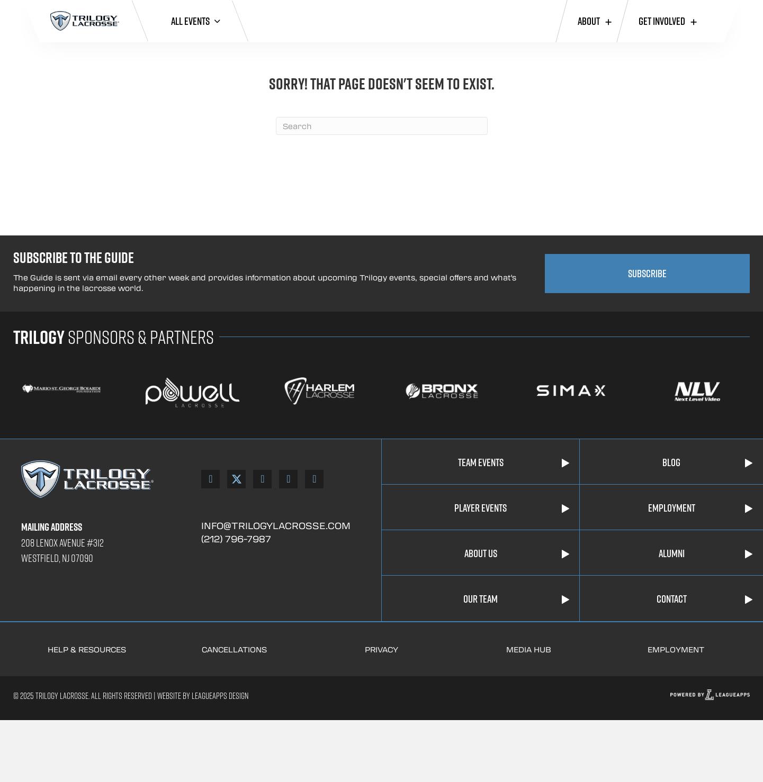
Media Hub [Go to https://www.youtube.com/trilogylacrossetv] (528, 649)
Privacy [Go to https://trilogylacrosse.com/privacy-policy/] (381, 649)
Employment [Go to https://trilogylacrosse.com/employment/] (676, 649)
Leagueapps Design (219, 695)
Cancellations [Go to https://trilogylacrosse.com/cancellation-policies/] (234, 649)
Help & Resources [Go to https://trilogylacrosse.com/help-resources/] (87, 649)
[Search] (382, 126)
